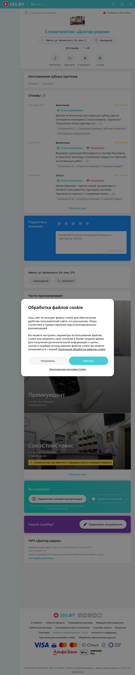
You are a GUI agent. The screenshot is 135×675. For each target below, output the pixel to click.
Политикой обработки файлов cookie (81, 349)
